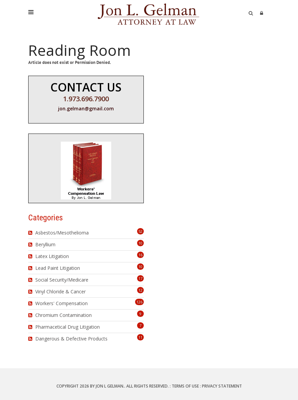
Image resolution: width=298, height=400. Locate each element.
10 (140, 243)
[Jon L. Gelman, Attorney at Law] (149, 13)
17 (140, 278)
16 (140, 254)
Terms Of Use (185, 386)
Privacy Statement (222, 386)
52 (140, 231)
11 (140, 337)
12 (140, 290)
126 (139, 301)
